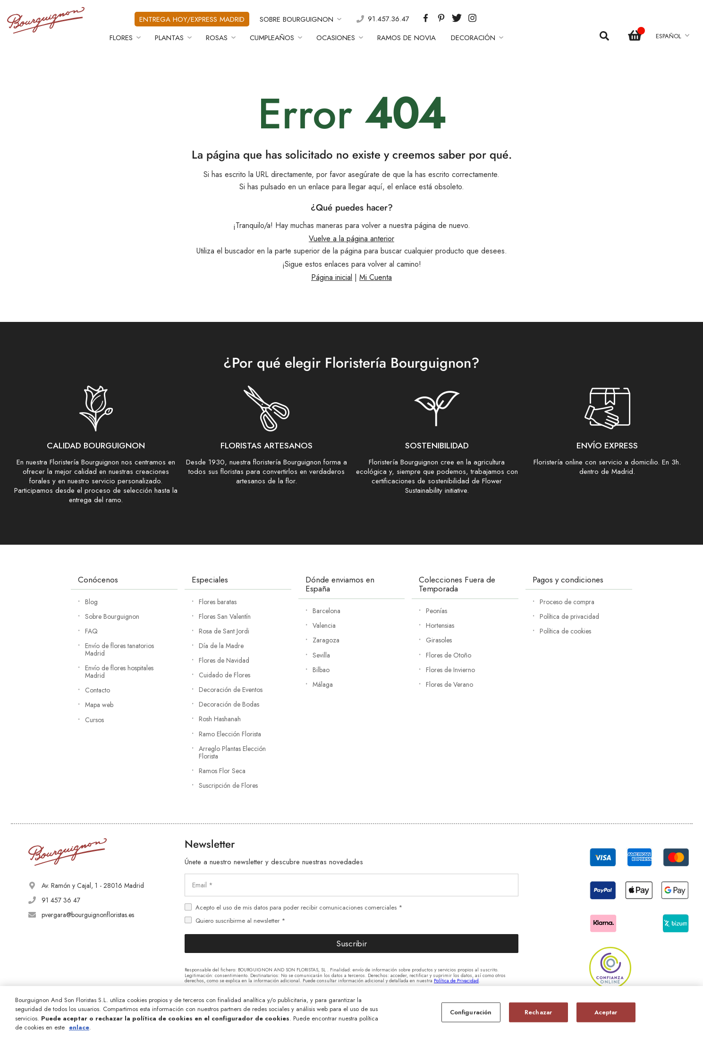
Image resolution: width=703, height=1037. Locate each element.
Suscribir (351, 943)
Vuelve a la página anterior (351, 238)
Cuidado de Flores (224, 675)
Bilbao (321, 669)
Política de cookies (565, 631)
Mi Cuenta (375, 277)
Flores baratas (218, 602)
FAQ (91, 631)
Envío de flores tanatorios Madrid (119, 649)
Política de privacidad (569, 616)
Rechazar (538, 1012)
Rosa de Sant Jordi (224, 631)
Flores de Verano (449, 684)
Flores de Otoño (448, 655)
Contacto (97, 690)
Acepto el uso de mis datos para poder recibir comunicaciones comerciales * (298, 907)
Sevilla (321, 655)
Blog (91, 602)
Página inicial (331, 277)
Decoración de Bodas (229, 704)
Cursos (94, 720)
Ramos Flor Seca (222, 771)
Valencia (324, 625)
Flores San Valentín (225, 616)
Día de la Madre (221, 645)
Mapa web (99, 704)
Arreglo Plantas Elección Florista (232, 752)
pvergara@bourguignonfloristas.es (88, 915)
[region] (351, 1011)
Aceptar (606, 1012)
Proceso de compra (567, 602)
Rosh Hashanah (220, 719)
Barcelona (326, 610)
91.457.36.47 (388, 19)
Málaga (323, 684)
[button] (672, 36)
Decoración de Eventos (231, 689)
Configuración (471, 1012)
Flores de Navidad (224, 660)
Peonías (436, 610)
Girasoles (439, 640)
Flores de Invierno (450, 669)
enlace (79, 1027)
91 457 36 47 (61, 900)
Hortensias (440, 625)
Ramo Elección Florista (230, 734)
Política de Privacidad (456, 980)
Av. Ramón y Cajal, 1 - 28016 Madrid (93, 885)
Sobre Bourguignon (112, 616)
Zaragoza (326, 640)
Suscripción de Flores (228, 785)
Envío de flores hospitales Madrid (119, 671)
